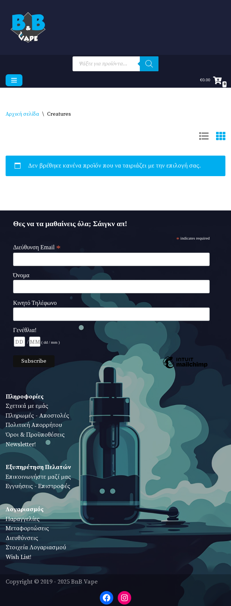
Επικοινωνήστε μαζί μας (38, 477)
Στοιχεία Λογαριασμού (36, 547)
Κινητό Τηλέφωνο (35, 303)
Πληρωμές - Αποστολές (37, 415)
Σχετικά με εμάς (27, 406)
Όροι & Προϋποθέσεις (35, 434)
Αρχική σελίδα (22, 114)
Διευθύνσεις (22, 538)
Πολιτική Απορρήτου (34, 425)
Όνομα (21, 275)
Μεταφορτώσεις (27, 528)
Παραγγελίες (23, 519)
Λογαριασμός (25, 509)
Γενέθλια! (25, 330)
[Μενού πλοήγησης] (14, 80)
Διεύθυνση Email (37, 247)
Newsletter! (21, 444)
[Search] (149, 63)
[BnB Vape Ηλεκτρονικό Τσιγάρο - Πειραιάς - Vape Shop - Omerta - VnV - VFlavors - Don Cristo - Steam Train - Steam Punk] (28, 27)
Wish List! (18, 557)
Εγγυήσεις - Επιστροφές (38, 486)
